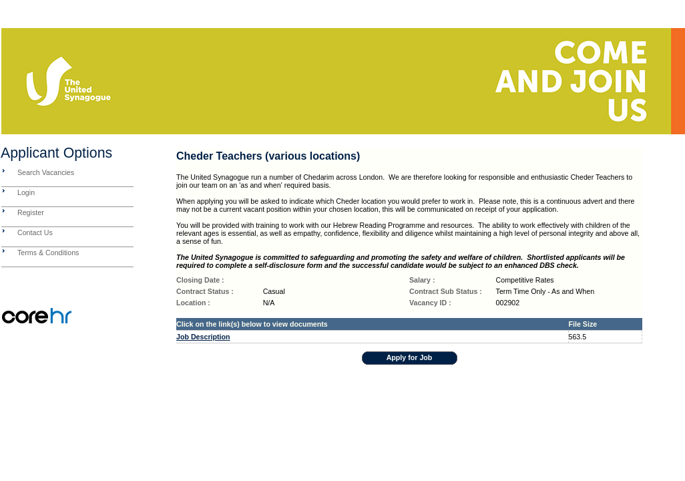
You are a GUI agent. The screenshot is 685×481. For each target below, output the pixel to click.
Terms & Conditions (48, 253)
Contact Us (35, 232)
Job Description (203, 337)
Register (30, 212)
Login (26, 192)
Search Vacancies (45, 172)
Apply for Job (410, 357)
